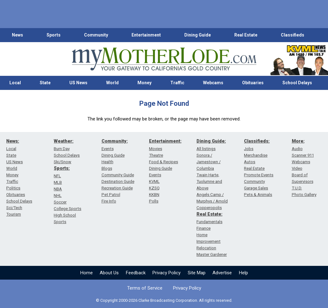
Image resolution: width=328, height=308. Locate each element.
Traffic (177, 82)
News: (12, 141)
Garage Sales (256, 188)
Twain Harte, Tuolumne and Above (209, 181)
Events (108, 148)
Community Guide (118, 175)
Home (86, 273)
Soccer (60, 202)
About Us (109, 273)
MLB (58, 182)
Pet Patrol (111, 194)
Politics (13, 188)
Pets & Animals (258, 194)
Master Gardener (211, 254)
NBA (58, 189)
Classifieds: (257, 141)
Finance (203, 228)
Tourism (13, 214)
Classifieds (292, 34)
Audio (297, 148)
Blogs (107, 168)
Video (297, 168)
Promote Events (258, 175)
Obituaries (253, 82)
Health (107, 161)
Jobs (248, 148)
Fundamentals (209, 221)
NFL (57, 176)
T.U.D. (297, 188)
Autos (249, 161)
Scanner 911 (303, 155)
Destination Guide (118, 181)
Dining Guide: (211, 141)
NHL (58, 195)
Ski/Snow (62, 161)
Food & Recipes (163, 161)
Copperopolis (209, 207)
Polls (153, 201)
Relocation (206, 248)
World (112, 82)
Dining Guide (197, 34)
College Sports (67, 208)
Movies (155, 148)
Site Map (197, 273)
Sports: (62, 168)
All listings (206, 148)
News (17, 34)
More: (298, 141)
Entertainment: (165, 141)
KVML (154, 181)
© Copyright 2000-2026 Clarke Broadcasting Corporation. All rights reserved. (164, 300)
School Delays (297, 82)
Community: (115, 141)
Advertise (222, 273)
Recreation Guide (117, 188)
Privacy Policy (166, 273)
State (45, 82)
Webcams (213, 82)
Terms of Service (144, 288)
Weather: (63, 141)
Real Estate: (209, 214)
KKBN (154, 194)
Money (144, 82)
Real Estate (245, 34)
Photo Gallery (304, 194)
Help (243, 273)
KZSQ (154, 188)
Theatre (156, 155)
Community (96, 34)
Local (15, 82)
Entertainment (146, 34)
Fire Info (109, 201)
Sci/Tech (14, 207)
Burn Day (62, 148)
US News (78, 82)
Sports (54, 34)
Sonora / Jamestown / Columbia (208, 162)
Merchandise (255, 155)
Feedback (136, 273)
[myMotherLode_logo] (164, 59)
